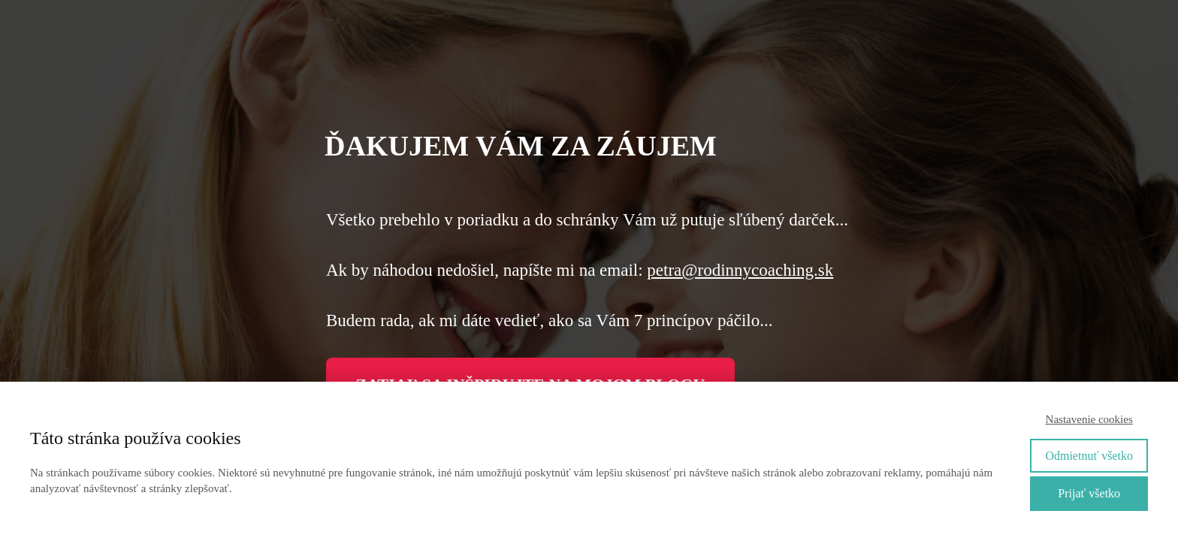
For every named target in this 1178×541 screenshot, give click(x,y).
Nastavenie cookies (1089, 419)
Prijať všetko (1089, 493)
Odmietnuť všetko (1089, 455)
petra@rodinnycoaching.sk (740, 270)
